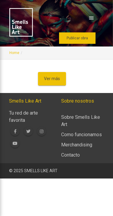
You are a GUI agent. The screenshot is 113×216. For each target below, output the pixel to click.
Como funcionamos (81, 134)
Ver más (52, 78)
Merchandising (76, 145)
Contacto (70, 155)
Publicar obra (77, 38)
